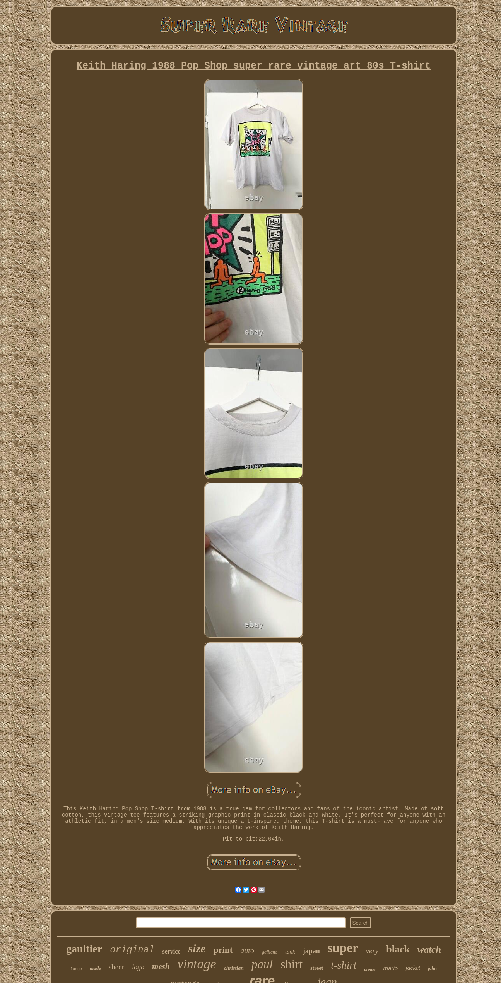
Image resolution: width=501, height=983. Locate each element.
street (316, 968)
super (343, 948)
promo (369, 969)
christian (234, 968)
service (171, 951)
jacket (412, 967)
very (372, 951)
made (95, 968)
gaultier (84, 949)
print (223, 950)
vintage (197, 964)
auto (247, 950)
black (398, 949)
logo (138, 967)
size (196, 948)
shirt (291, 964)
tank (290, 952)
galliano (269, 952)
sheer (116, 967)
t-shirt (343, 965)
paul (262, 964)
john (432, 968)
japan (311, 951)
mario (390, 968)
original (132, 950)
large (76, 969)
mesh (161, 966)
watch (429, 949)
